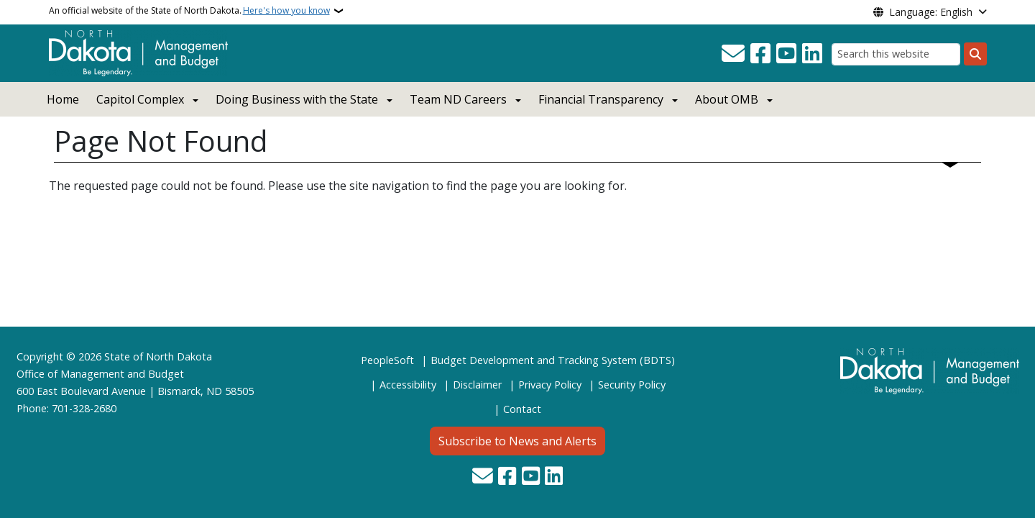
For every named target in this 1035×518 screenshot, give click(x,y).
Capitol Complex (140, 99)
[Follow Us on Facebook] (760, 54)
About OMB (726, 99)
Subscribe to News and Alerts (517, 441)
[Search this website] (896, 54)
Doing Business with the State (297, 99)
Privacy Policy (549, 384)
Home (63, 99)
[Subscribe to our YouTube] (786, 54)
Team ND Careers (458, 99)
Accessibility (408, 384)
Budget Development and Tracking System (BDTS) (553, 360)
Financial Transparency (600, 99)
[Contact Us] (733, 54)
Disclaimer (477, 384)
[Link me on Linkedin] (812, 54)
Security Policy (632, 384)
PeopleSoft (387, 360)
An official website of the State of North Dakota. (189, 10)
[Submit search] (975, 53)
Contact (522, 409)
